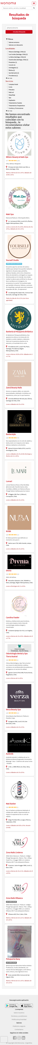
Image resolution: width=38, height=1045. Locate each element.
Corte (9, 87)
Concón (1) (11, 65)
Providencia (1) (12, 76)
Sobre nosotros (19, 1013)
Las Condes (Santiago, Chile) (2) (17, 54)
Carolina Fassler (12, 617)
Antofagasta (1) (12, 68)
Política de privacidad (19, 1019)
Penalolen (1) (12, 62)
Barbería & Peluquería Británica (19, 331)
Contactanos (19, 1029)
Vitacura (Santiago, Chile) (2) (16, 52)
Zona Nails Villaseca (14, 898)
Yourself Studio (12, 260)
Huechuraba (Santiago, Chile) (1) (17, 60)
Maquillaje (11, 95)
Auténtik (9, 753)
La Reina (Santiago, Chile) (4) (16, 57)
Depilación (11, 100)
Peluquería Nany (13, 959)
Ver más (9, 78)
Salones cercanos (13, 42)
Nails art (10, 92)
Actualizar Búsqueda (19, 32)
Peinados (10, 90)
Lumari (9, 481)
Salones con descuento (15, 45)
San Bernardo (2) (13, 73)
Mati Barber (11, 803)
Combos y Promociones (15, 108)
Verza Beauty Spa (13, 709)
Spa (9, 98)
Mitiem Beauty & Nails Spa (17, 157)
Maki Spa (10, 214)
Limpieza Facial (12, 84)
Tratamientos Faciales (14, 103)
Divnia (8, 570)
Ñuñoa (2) (11, 70)
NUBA (8, 531)
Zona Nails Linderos (14, 852)
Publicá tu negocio (19, 1026)
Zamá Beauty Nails (14, 387)
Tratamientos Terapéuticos (16, 106)
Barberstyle (11, 434)
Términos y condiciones (19, 1016)
